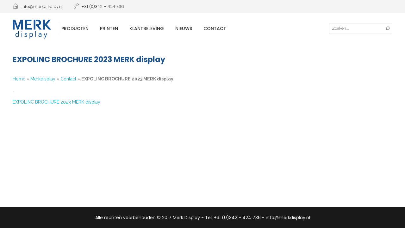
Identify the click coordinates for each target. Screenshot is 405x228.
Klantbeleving (146, 28)
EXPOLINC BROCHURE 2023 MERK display (56, 101)
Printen (109, 28)
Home (19, 78)
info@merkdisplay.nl (38, 6)
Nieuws (183, 28)
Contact (214, 28)
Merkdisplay (42, 78)
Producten (75, 28)
